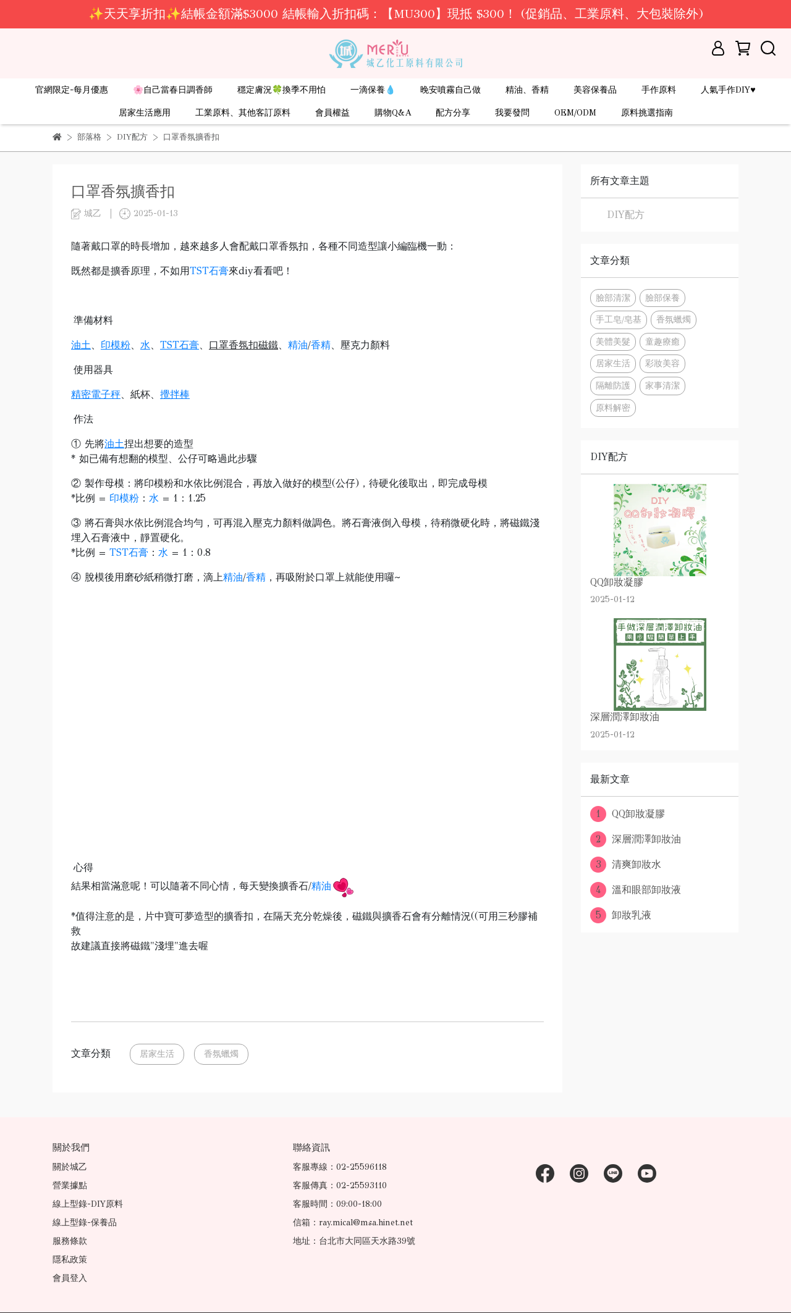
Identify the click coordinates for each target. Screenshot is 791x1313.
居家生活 (157, 1053)
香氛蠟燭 (221, 1053)
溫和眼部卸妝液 (635, 890)
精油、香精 (527, 90)
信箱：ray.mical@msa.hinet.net (353, 1222)
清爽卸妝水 (625, 865)
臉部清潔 (613, 297)
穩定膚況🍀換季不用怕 (281, 90)
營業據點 (70, 1185)
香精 (321, 345)
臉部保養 (662, 297)
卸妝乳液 (620, 915)
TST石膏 (209, 271)
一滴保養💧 (373, 90)
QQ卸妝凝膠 (627, 814)
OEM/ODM (575, 112)
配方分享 (453, 112)
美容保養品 (595, 90)
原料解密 (613, 407)
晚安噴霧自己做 (450, 90)
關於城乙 (70, 1167)
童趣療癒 (662, 341)
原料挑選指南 (647, 112)
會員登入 (70, 1278)
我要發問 (512, 112)
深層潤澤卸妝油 (635, 839)
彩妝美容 (662, 363)
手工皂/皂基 (618, 319)
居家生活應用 (145, 112)
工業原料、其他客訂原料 (242, 112)
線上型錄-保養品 (85, 1222)
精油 (298, 345)
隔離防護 (613, 385)
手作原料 (658, 90)
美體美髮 (613, 341)
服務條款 (70, 1241)
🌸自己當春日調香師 (173, 90)
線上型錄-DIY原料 (88, 1204)
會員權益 (332, 112)
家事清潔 (662, 385)
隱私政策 (70, 1259)
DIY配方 (626, 214)
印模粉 (124, 498)
